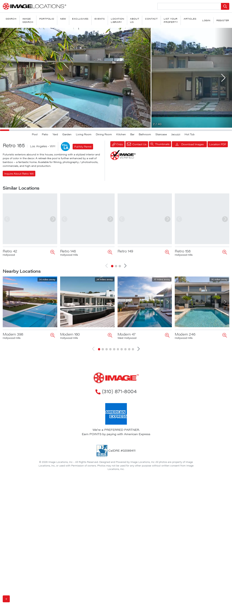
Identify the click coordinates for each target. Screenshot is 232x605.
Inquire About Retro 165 (19, 173)
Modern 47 (126, 331)
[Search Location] (189, 6)
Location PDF (217, 144)
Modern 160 (70, 331)
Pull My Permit (82, 146)
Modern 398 (13, 331)
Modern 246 (185, 331)
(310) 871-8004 (116, 388)
